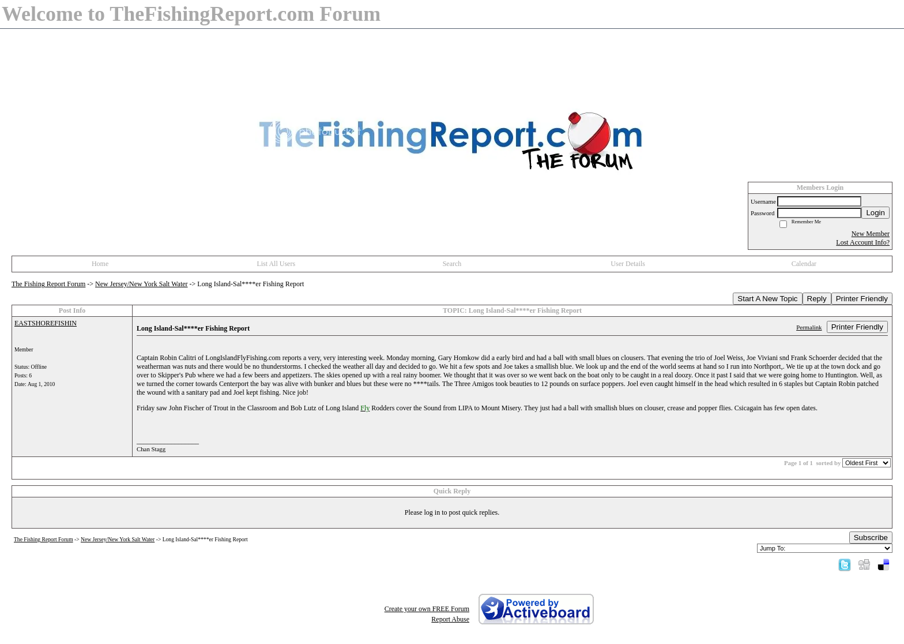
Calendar (804, 264)
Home (100, 264)
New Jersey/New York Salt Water (141, 284)
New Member (871, 234)
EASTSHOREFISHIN (45, 323)
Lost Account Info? (863, 242)
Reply (817, 298)
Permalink (809, 327)
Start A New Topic (767, 298)
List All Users (276, 264)
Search (452, 264)
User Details (628, 264)
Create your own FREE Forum (427, 609)
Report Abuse (450, 619)
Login (875, 212)
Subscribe (871, 537)
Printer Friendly (862, 298)
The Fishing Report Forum (48, 284)
